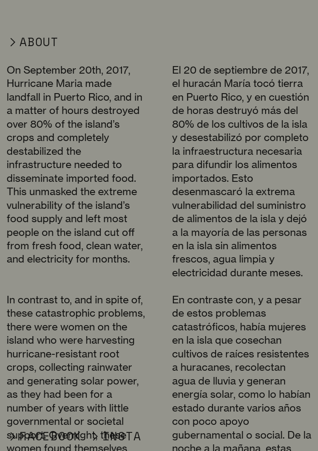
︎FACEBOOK (44, 436)
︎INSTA (115, 436)
